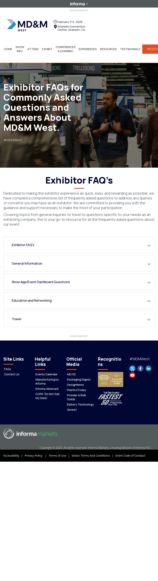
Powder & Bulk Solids (76, 397)
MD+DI (71, 374)
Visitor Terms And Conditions (93, 455)
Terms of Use (60, 455)
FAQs (7, 369)
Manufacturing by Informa (47, 381)
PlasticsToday (76, 390)
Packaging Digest (79, 379)
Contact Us (11, 374)
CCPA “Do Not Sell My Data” (47, 396)
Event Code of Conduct (130, 455)
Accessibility (14, 455)
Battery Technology (80, 404)
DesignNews (75, 384)
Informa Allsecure (47, 388)
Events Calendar (47, 374)
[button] (8, 49)
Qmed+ (72, 409)
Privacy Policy (37, 455)
